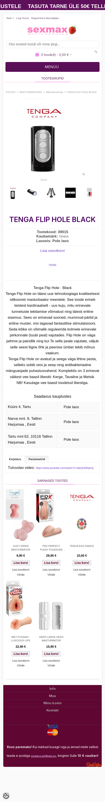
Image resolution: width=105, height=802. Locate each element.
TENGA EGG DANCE (82, 546)
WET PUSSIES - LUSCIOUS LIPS (20, 639)
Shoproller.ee (94, 764)
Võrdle (52, 265)
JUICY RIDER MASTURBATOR (20, 548)
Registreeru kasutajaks (45, 18)
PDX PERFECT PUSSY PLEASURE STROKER (51, 548)
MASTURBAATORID (31, 92)
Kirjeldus (15, 459)
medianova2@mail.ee (43, 755)
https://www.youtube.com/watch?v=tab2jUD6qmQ (65, 468)
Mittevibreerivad (54, 92)
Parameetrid (37, 459)
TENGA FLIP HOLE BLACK (82, 92)
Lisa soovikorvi (52, 251)
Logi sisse (22, 18)
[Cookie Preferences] (6, 796)
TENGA (64, 236)
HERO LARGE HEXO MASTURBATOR (51, 639)
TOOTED (10, 92)
